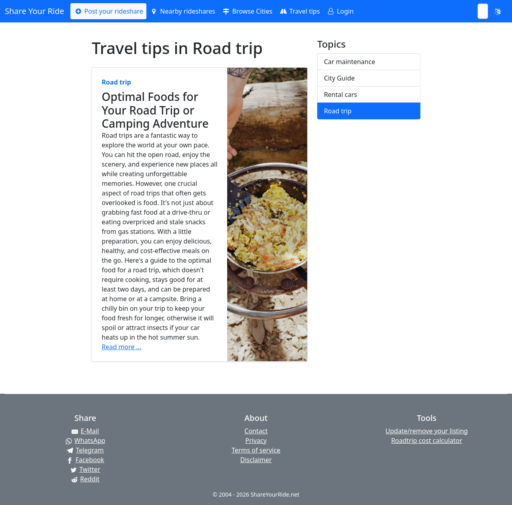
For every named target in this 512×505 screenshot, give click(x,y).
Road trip (338, 111)
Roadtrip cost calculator (426, 440)
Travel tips (299, 11)
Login (340, 11)
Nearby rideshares (182, 11)
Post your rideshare (108, 11)
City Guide (339, 78)
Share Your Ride (34, 11)
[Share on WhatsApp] (85, 440)
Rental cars (340, 94)
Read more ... (121, 346)
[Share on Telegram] (85, 450)
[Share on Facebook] (85, 460)
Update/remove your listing (427, 431)
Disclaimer (256, 459)
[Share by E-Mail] (85, 431)
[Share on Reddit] (85, 479)
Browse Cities (247, 11)
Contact (256, 431)
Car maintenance (349, 61)
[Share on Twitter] (85, 469)
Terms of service (256, 450)
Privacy (255, 440)
